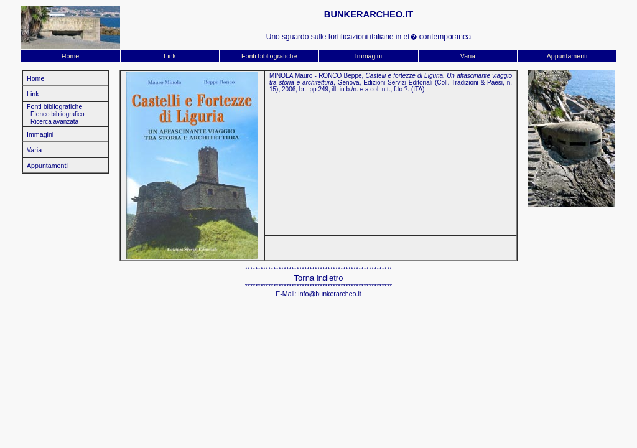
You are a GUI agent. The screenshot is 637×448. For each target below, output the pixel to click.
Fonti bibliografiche (269, 56)
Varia (467, 56)
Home (70, 56)
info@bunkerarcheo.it (329, 293)
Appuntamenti (567, 56)
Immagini (368, 56)
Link (170, 56)
